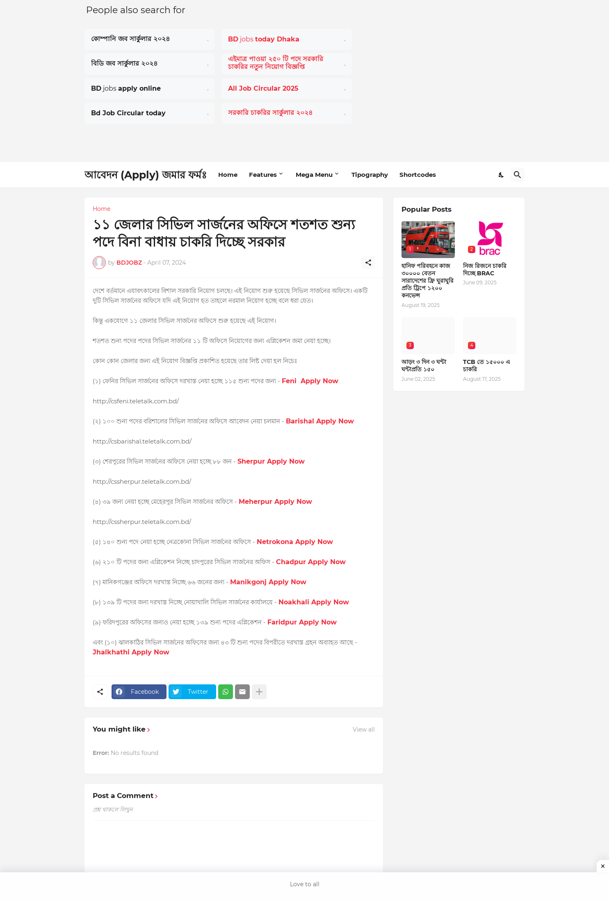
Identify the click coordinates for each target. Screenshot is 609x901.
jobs (263, 39)
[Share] (368, 262)
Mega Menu (314, 174)
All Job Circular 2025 (263, 88)
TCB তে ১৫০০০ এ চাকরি (486, 365)
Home (227, 174)
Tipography (369, 174)
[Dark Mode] (502, 175)
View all (364, 729)
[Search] (518, 175)
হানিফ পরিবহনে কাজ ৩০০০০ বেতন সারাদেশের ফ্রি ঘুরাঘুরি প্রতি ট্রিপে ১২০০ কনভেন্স (427, 281)
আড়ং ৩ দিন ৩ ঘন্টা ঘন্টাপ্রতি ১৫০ (423, 365)
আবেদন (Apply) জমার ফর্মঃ (145, 175)
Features (263, 174)
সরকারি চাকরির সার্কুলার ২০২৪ (270, 113)
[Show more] (259, 691)
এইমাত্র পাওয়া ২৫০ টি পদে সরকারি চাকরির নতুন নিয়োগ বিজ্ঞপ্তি (275, 63)
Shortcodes (417, 174)
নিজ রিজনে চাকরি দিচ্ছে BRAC (484, 269)
